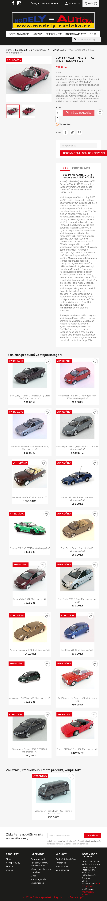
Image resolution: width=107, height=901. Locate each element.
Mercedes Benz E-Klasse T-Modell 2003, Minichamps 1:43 (30, 448)
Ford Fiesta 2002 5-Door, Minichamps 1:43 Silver (77, 600)
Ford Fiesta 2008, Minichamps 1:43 (77, 650)
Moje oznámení (63, 870)
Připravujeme (54, 34)
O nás (93, 34)
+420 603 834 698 (91, 885)
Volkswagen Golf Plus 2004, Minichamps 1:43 (29, 698)
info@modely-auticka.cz (88, 893)
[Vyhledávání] (86, 39)
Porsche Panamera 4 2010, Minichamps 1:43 (30, 650)
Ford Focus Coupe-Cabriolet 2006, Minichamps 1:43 (77, 549)
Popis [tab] (65, 167)
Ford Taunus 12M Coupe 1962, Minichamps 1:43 (77, 699)
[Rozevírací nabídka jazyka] (35, 3)
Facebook (13, 3)
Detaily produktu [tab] (81, 167)
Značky (9, 866)
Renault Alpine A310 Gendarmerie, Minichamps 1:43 (77, 498)
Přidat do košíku (79, 113)
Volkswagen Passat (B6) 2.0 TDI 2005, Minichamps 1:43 (29, 750)
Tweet (72, 132)
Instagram (19, 3)
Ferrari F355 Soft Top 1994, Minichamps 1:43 (77, 749)
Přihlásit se (61, 862)
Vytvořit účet (62, 866)
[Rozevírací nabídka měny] (54, 3)
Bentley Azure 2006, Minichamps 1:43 (29, 497)
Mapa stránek (37, 883)
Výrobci (9, 870)
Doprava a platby (75, 34)
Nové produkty (13, 862)
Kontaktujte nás (38, 879)
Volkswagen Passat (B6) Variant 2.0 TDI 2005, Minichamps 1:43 (77, 448)
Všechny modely (19, 34)
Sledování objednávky (66, 859)
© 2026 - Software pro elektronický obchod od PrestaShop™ (53, 897)
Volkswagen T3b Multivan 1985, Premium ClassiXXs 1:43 (53, 812)
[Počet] (59, 113)
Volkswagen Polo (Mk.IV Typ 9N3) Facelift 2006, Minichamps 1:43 (77, 397)
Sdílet (65, 132)
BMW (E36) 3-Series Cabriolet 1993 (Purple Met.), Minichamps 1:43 (30, 397)
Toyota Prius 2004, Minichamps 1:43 (29, 599)
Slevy (8, 859)
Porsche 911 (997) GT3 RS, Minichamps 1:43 (30, 548)
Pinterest (79, 132)
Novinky (38, 34)
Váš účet (61, 854)
